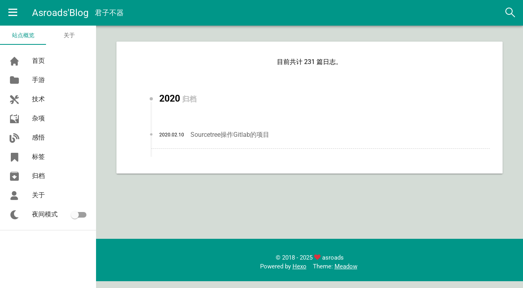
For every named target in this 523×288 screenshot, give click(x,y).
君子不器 (109, 12)
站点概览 (23, 35)
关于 (69, 35)
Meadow (346, 266)
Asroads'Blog (60, 12)
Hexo (300, 266)
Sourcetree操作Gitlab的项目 (229, 134)
